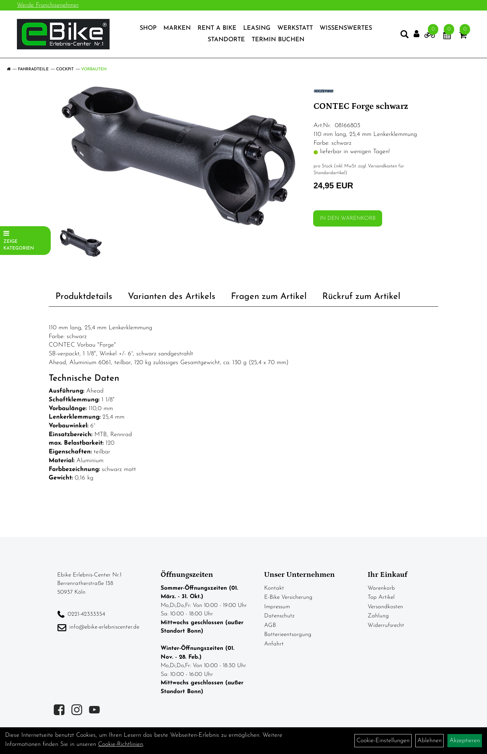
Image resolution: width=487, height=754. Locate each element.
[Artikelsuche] (404, 36)
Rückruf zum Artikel (361, 296)
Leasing (257, 28)
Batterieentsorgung (287, 634)
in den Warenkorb (347, 218)
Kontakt (274, 588)
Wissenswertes (346, 28)
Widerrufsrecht (386, 625)
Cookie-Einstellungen (383, 740)
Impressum (277, 607)
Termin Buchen (278, 40)
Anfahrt (274, 644)
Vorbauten (94, 69)
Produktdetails (83, 296)
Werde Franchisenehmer (48, 5)
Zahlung (378, 616)
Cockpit (65, 69)
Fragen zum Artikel (269, 296)
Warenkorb (381, 588)
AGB (270, 625)
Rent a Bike (217, 28)
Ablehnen (429, 740)
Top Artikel (381, 597)
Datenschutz (279, 616)
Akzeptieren (464, 740)
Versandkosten (385, 607)
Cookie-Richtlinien (120, 744)
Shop (148, 28)
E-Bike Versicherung (288, 597)
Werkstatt (295, 28)
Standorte (226, 40)
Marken (177, 28)
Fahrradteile (33, 69)
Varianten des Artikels (171, 296)
